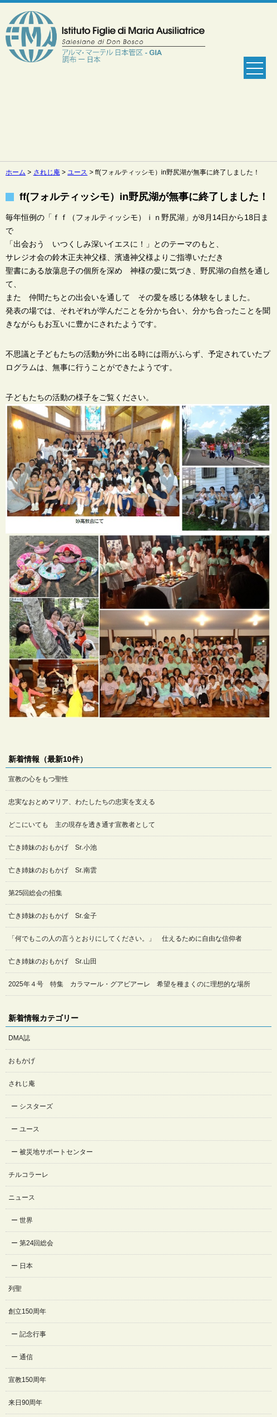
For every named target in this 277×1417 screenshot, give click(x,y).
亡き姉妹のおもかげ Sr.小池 (52, 847)
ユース (29, 1129)
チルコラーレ (28, 1175)
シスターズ (36, 1106)
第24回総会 (36, 1243)
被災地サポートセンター (56, 1152)
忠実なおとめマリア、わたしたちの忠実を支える (81, 802)
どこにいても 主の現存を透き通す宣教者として (81, 825)
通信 (26, 1357)
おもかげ (21, 1061)
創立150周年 (27, 1311)
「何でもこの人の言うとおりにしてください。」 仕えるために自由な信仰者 (125, 938)
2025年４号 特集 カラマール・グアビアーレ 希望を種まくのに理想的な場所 (129, 984)
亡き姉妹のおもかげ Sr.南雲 (52, 870)
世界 (26, 1220)
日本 (26, 1266)
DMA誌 (19, 1038)
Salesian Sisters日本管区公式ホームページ (105, 82)
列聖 (15, 1289)
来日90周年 (25, 1402)
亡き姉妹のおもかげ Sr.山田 (52, 961)
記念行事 (32, 1334)
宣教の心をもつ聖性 (38, 779)
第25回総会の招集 (35, 893)
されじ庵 (21, 1083)
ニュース (21, 1197)
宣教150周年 (27, 1380)
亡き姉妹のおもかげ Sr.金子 (52, 916)
